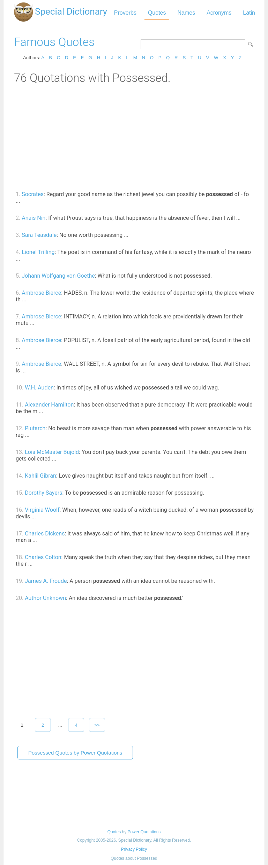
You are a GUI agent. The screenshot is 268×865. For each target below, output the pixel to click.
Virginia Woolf (42, 510)
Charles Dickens (45, 533)
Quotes (157, 13)
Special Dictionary (71, 11)
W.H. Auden (39, 387)
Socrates (33, 194)
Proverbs (125, 13)
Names (186, 13)
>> (97, 725)
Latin (249, 13)
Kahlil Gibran (40, 475)
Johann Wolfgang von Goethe (58, 275)
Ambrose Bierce (41, 292)
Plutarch (35, 428)
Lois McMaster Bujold (52, 452)
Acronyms (219, 13)
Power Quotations (144, 831)
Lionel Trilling (38, 252)
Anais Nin (33, 218)
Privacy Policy (134, 849)
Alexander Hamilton (49, 404)
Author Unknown (45, 598)
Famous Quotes (54, 42)
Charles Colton (43, 557)
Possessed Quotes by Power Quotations (75, 753)
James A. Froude (46, 581)
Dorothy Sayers (43, 492)
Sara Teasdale (39, 235)
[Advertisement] (134, 137)
